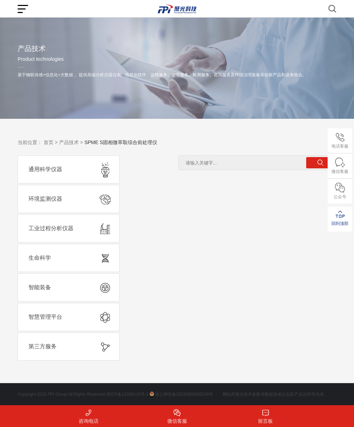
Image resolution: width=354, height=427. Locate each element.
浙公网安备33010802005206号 (184, 394)
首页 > (51, 142)
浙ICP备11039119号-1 (127, 394)
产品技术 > (71, 142)
